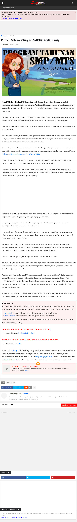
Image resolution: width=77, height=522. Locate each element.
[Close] (75, 12)
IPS (19, 333)
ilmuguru (16, 351)
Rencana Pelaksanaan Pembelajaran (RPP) (25, 154)
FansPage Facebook (10, 360)
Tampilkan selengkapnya (68, 405)
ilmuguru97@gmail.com (43, 357)
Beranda (3, 36)
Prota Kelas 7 (10, 36)
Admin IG (25, 394)
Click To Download (27, 333)
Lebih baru (5, 413)
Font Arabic (9, 313)
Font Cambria (10, 316)
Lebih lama (71, 413)
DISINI (27, 370)
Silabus (4, 154)
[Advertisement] (38, 28)
